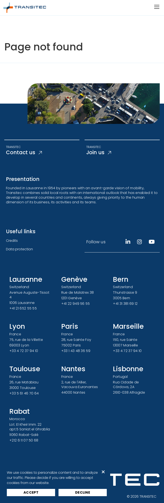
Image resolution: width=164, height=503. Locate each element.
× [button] (103, 472)
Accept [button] (30, 492)
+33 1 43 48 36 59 (75, 350)
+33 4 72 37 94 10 (23, 350)
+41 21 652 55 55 (23, 308)
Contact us (24, 153)
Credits (12, 240)
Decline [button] (82, 492)
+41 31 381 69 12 (125, 303)
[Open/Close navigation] (156, 7)
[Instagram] (139, 242)
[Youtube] (151, 242)
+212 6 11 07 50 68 (23, 440)
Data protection (19, 249)
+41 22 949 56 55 (75, 303)
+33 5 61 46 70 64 (24, 393)
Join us (98, 153)
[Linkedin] (128, 242)
